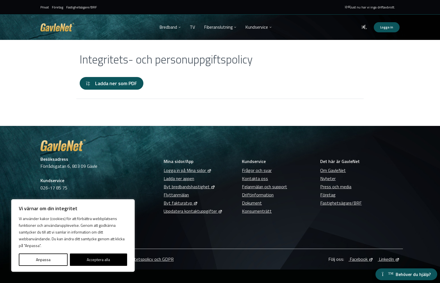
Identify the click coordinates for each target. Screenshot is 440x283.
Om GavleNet (333, 170)
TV (192, 27)
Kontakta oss (255, 178)
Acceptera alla (98, 259)
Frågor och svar (257, 170)
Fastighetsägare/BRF (81, 7)
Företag (57, 7)
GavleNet (57, 27)
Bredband (168, 27)
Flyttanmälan (176, 194)
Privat (44, 7)
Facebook (361, 259)
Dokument (252, 203)
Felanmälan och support (264, 186)
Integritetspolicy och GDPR (148, 259)
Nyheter (328, 178)
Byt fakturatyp (181, 203)
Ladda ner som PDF (111, 83)
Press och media (335, 186)
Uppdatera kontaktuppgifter (193, 211)
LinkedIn (389, 259)
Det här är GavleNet (340, 161)
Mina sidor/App (178, 161)
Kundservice (256, 27)
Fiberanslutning (218, 27)
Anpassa (43, 259)
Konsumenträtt (257, 211)
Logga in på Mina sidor (188, 170)
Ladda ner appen (179, 178)
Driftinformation (258, 194)
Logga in (386, 27)
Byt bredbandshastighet (189, 186)
